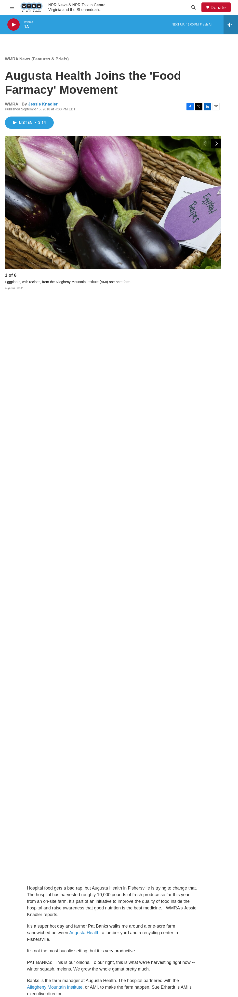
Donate (218, 7)
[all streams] (231, 24)
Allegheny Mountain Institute (54, 403)
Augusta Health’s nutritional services (110, 492)
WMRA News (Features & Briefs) (37, 59)
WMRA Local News (100, 952)
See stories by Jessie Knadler (61, 890)
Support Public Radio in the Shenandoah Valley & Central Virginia (106, 965)
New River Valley (43, 748)
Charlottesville (167, 741)
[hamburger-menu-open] (12, 7)
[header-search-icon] (193, 7)
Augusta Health (84, 349)
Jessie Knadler (43, 104)
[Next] (216, 276)
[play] (13, 24)
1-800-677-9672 (146, 963)
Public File (142, 952)
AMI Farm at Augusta (56, 439)
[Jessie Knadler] (16, 839)
